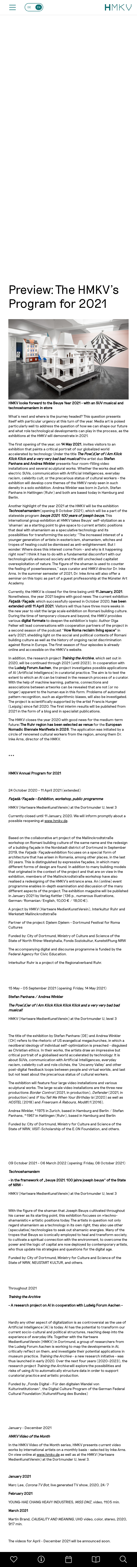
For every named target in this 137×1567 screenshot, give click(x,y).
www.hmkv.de (55, 820)
